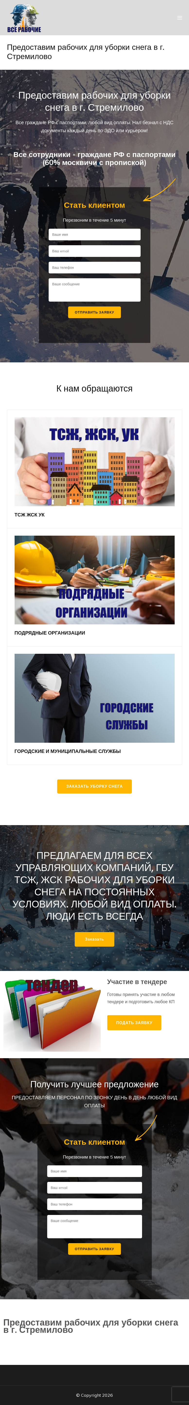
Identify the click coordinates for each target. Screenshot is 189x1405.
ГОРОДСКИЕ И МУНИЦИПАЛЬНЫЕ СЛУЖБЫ (68, 751)
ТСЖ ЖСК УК (30, 514)
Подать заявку (134, 1022)
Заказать (94, 939)
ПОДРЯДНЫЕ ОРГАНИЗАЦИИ (50, 632)
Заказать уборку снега (94, 786)
